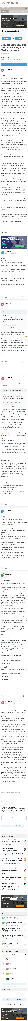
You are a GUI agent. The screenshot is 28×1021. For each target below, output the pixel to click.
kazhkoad (8, 251)
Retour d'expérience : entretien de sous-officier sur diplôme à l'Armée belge (12, 859)
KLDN (6, 918)
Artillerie (11, 878)
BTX (6, 939)
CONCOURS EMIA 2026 (12, 942)
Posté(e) (10, 70)
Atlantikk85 (6, 57)
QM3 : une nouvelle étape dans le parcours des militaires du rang (14, 936)
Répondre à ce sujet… (9, 817)
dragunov (8, 573)
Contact (16, 1004)
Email (7, 998)
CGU (20, 1004)
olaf (6, 924)
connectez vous (18, 809)
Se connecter (6, 37)
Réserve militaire (16, 58)
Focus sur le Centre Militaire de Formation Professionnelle (11, 869)
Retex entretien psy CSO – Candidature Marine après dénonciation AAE (9, 849)
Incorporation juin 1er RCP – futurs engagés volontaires (13, 928)
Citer (6, 231)
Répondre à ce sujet (14, 63)
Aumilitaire (6, 7)
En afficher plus (14, 983)
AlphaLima (8, 302)
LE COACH (7, 944)
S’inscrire (18, 37)
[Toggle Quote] (3, 311)
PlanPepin (7, 931)
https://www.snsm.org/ (6, 662)
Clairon (11, 962)
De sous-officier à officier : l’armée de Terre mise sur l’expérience (12, 840)
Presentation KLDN (10, 916)
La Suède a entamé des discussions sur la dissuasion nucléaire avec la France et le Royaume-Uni (10, 885)
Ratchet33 (11, 972)
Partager (7, 825)
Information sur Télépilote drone (11, 877)
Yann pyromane (13, 967)
